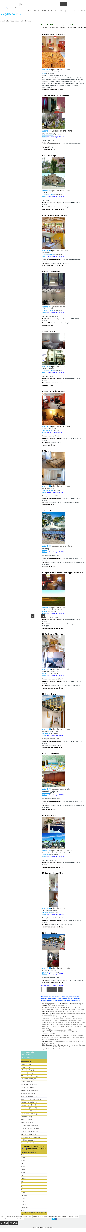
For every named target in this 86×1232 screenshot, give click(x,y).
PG (43, 616)
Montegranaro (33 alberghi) (29, 1111)
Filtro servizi (26, 1055)
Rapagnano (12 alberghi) (28, 1134)
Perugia (23, 1190)
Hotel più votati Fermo (49, 999)
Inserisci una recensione (8, 1219)
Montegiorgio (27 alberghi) (29, 1108)
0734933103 (46, 867)
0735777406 (46, 927)
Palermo (23, 1169)
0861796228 (46, 748)
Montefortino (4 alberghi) (28, 1105)
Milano (23, 1158)
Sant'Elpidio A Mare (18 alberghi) (30, 1137)
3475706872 (54, 266)
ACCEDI (3, 1217)
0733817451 (46, 325)
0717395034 (46, 628)
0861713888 (46, 809)
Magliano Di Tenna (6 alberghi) (30, 1090)
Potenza (23, 1201)
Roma (22, 1155)
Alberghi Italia (4, 21)
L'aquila (23, 1204)
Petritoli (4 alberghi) (27, 1122)
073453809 (45, 90)
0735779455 (46, 983)
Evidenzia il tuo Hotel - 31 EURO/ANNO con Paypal (43, 11)
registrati (24, 1148)
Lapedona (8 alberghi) (27, 1087)
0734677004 (46, 505)
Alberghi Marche (15, 21)
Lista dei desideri (71, 11)
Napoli (23, 1160)
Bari (22, 1181)
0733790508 (46, 266)
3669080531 (54, 688)
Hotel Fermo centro (73, 1000)
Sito (61, 90)
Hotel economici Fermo (65, 999)
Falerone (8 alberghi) (27, 1082)
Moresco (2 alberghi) (27, 1117)
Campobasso (25, 1207)
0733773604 (46, 209)
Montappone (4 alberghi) (28, 1093)
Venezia (23, 1178)
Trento (23, 1198)
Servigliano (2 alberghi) (28, 1140)
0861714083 (46, 688)
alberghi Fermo (25, 1067)
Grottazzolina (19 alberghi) (29, 1084)
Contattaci (20, 1219)
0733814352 (46, 385)
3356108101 (54, 209)
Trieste (23, 1184)
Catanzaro (24, 1196)
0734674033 (46, 445)
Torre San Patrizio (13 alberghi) (30, 1143)
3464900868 (53, 90)
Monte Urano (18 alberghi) (29, 1102)
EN (78, 11)
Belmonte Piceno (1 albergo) (29, 1076)
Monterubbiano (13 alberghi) (29, 1114)
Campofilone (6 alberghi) (28, 1079)
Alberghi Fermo (26, 21)
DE (81, 11)
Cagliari (23, 1187)
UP (33, 616)
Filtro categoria (27, 1057)
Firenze (23, 1175)
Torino (23, 1163)
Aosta (22, 1210)
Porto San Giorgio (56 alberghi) (30, 1128)
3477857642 (54, 983)
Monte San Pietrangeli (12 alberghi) (31, 1099)
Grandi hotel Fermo (59, 1000)
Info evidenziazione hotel (24, 1217)
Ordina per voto (27, 1052)
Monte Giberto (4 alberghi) (29, 1096)
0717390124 (46, 566)
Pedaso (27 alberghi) (27, 1120)
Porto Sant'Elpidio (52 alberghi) (30, 1131)
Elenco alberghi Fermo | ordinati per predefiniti (57, 25)
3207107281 (54, 748)
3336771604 (54, 628)
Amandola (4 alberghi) (27, 1073)
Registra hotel (11, 1217)
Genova (23, 1166)
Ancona (23, 1193)
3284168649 (46, 149)
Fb (58, 90)
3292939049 (54, 927)
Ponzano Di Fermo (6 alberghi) (30, 1125)
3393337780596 (55, 867)
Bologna (23, 1172)
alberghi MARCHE (26, 1064)
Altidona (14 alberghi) (27, 1070)
